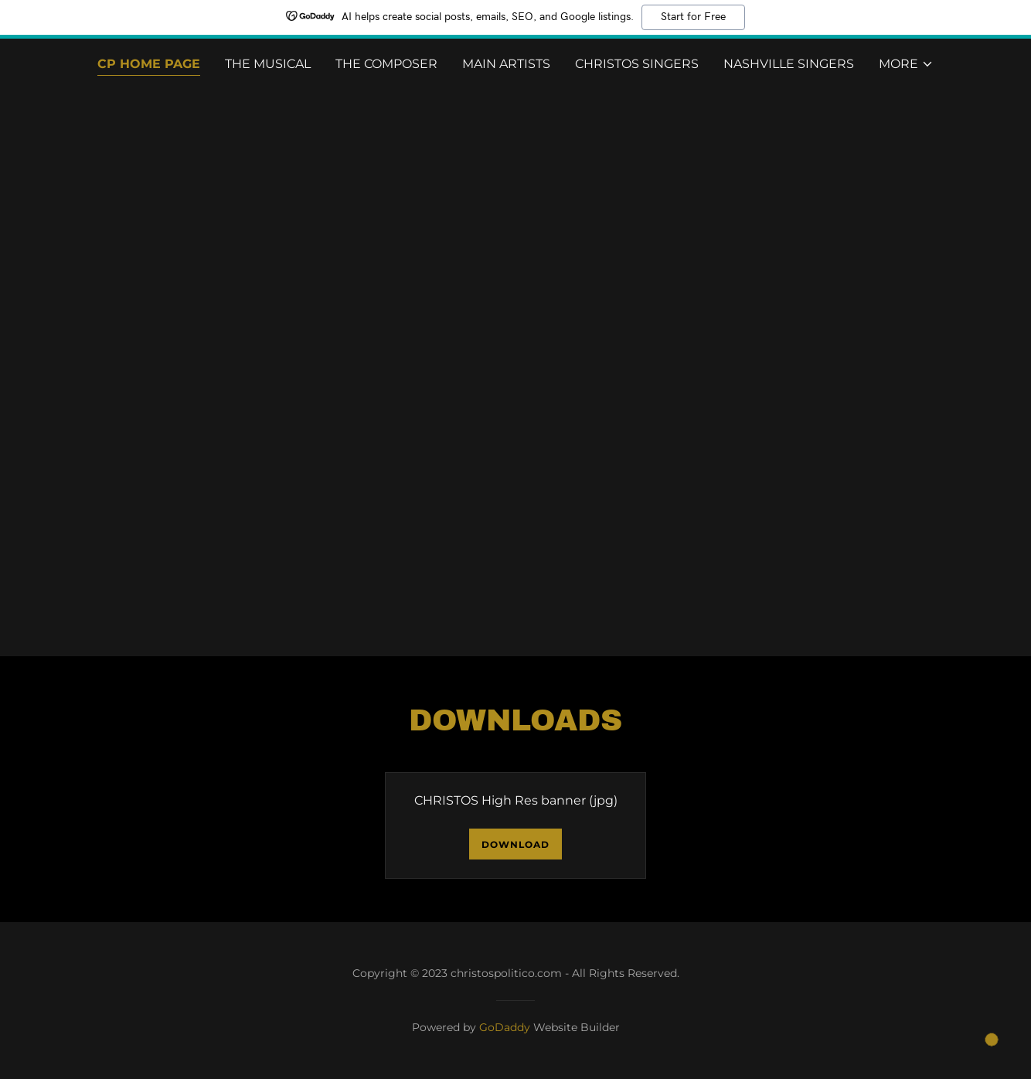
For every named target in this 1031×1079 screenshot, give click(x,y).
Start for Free (693, 17)
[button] (906, 64)
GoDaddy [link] (504, 1027)
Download (515, 844)
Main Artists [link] (506, 63)
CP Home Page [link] (148, 63)
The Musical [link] (268, 63)
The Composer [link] (386, 63)
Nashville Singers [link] (788, 63)
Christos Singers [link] (637, 63)
